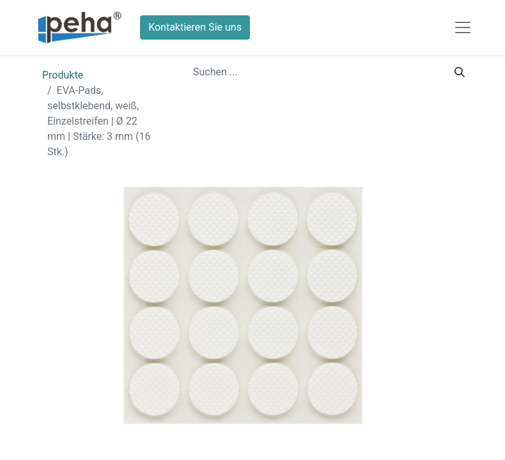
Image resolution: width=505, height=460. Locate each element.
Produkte (62, 75)
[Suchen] (459, 72)
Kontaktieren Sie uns (195, 27)
